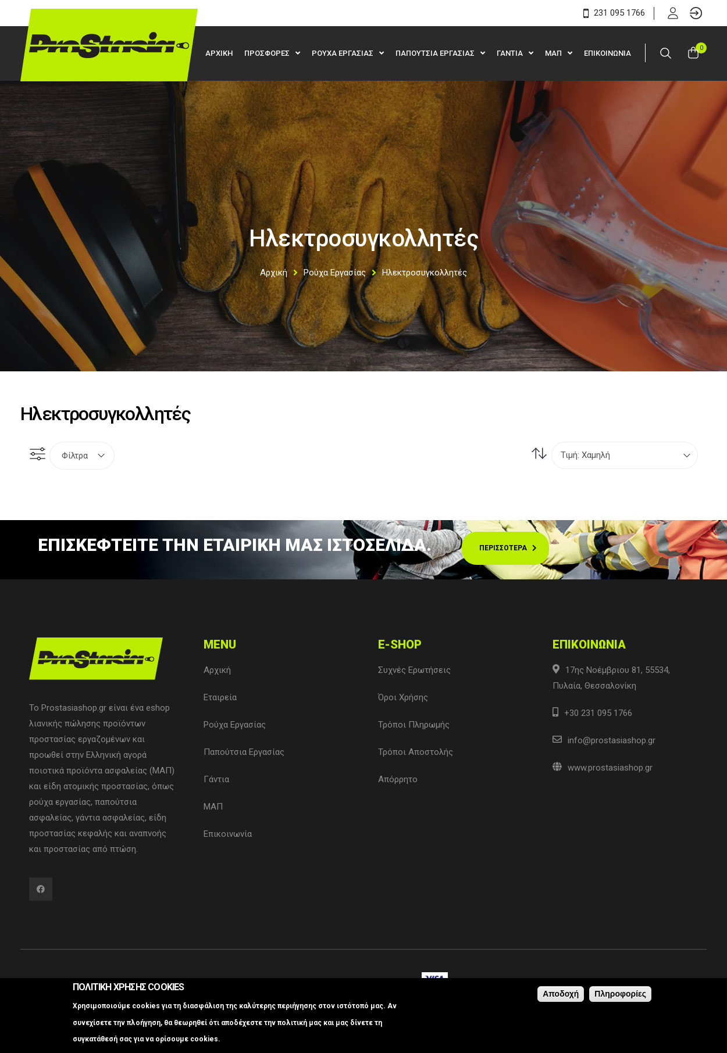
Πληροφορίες (620, 993)
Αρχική (273, 272)
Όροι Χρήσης (403, 697)
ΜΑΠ (554, 53)
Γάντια (216, 779)
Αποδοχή (561, 993)
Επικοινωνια (607, 53)
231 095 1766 (614, 13)
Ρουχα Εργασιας (343, 53)
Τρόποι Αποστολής (415, 752)
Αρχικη (219, 53)
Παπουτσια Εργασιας (435, 53)
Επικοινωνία (228, 834)
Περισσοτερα (503, 548)
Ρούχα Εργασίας (335, 272)
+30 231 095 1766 (598, 713)
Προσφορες (267, 53)
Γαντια (511, 53)
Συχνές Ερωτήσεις (414, 670)
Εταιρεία (220, 697)
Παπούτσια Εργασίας (244, 752)
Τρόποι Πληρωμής (414, 724)
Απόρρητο (398, 779)
